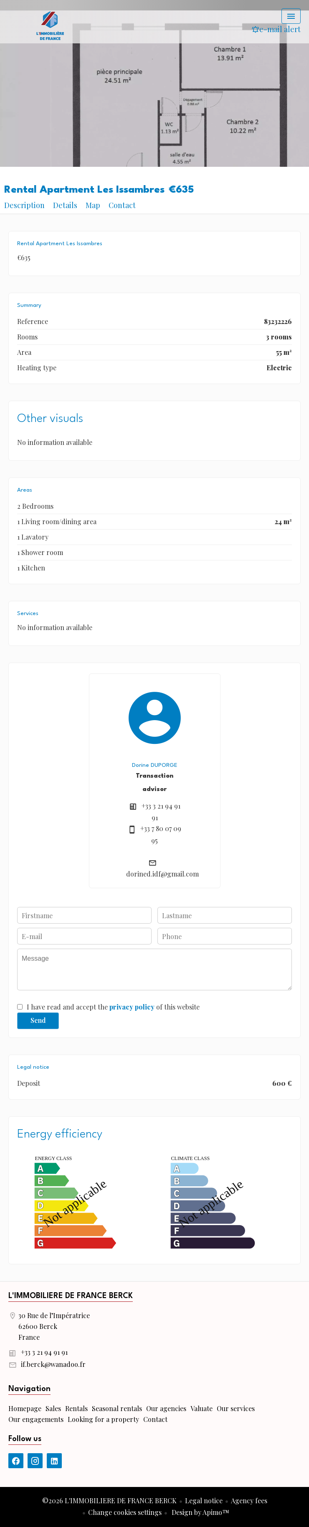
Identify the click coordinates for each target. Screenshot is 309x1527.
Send (38, 1020)
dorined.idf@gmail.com (162, 873)
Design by (199, 1512)
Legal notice (204, 1500)
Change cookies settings (125, 1512)
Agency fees (249, 1500)
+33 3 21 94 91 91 (44, 1352)
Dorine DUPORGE (154, 765)
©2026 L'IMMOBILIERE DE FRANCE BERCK (109, 1500)
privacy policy (131, 1006)
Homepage (50, 25)
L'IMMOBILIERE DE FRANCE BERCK (70, 1296)
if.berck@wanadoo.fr (53, 1364)
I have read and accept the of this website (113, 1006)
